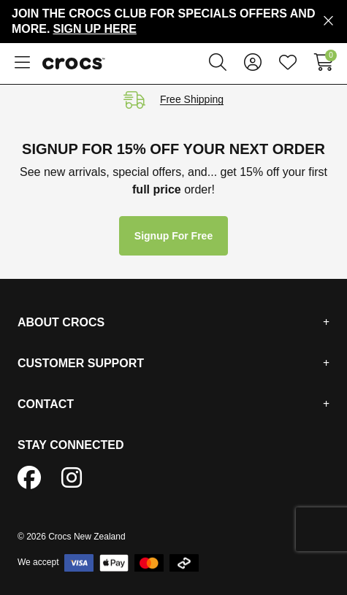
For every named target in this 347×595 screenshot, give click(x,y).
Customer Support (81, 363)
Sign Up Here (94, 29)
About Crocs (61, 322)
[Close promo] (328, 21)
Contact (46, 404)
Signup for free (173, 236)
